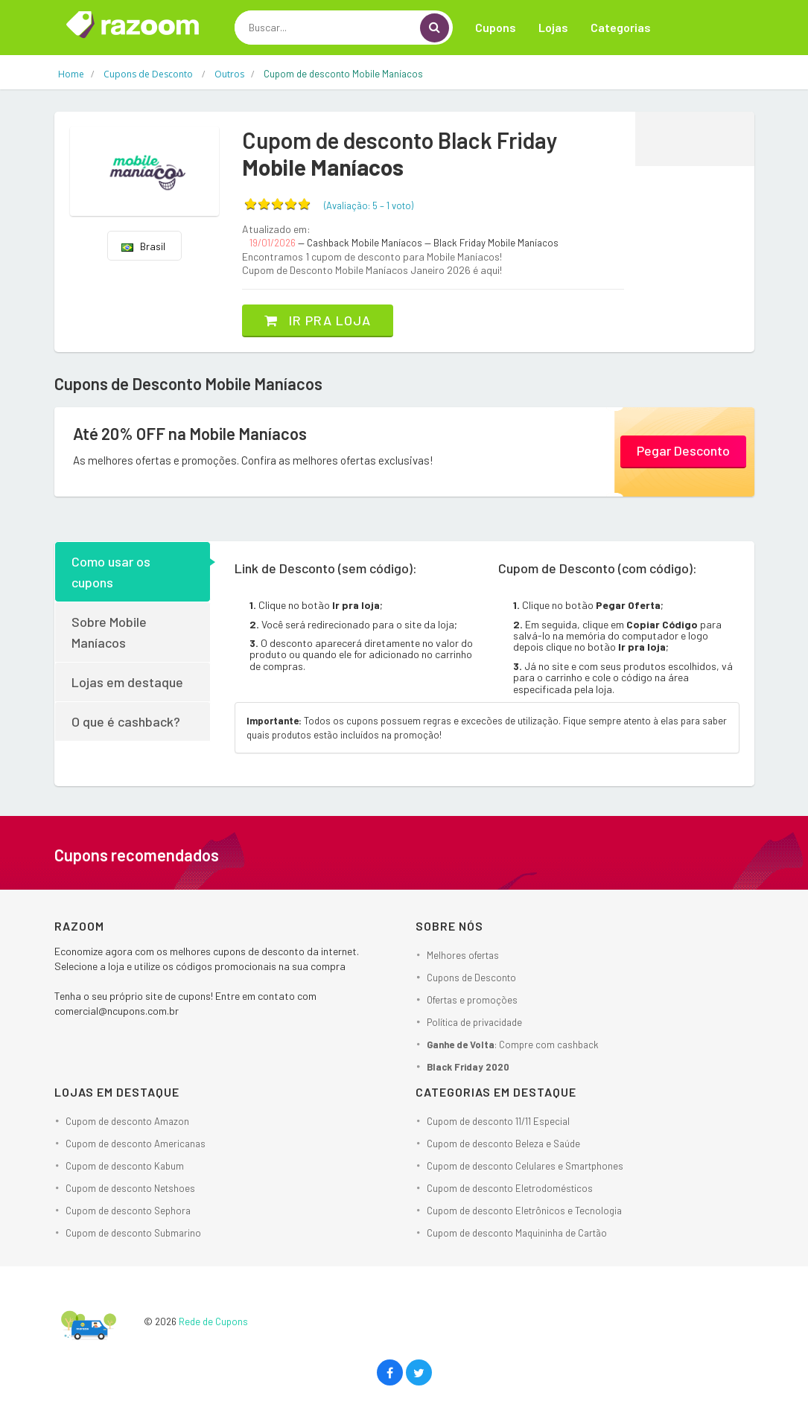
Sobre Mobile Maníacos (109, 632)
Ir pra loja (317, 320)
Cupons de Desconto (471, 977)
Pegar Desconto (683, 450)
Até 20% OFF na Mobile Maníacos (190, 433)
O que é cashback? (125, 721)
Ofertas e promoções (472, 1000)
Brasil (143, 246)
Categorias (621, 27)
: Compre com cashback (513, 1044)
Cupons (495, 27)
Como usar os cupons (110, 571)
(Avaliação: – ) (368, 205)
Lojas (553, 27)
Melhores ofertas (463, 955)
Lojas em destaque (127, 682)
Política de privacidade (474, 1022)
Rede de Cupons (213, 1321)
